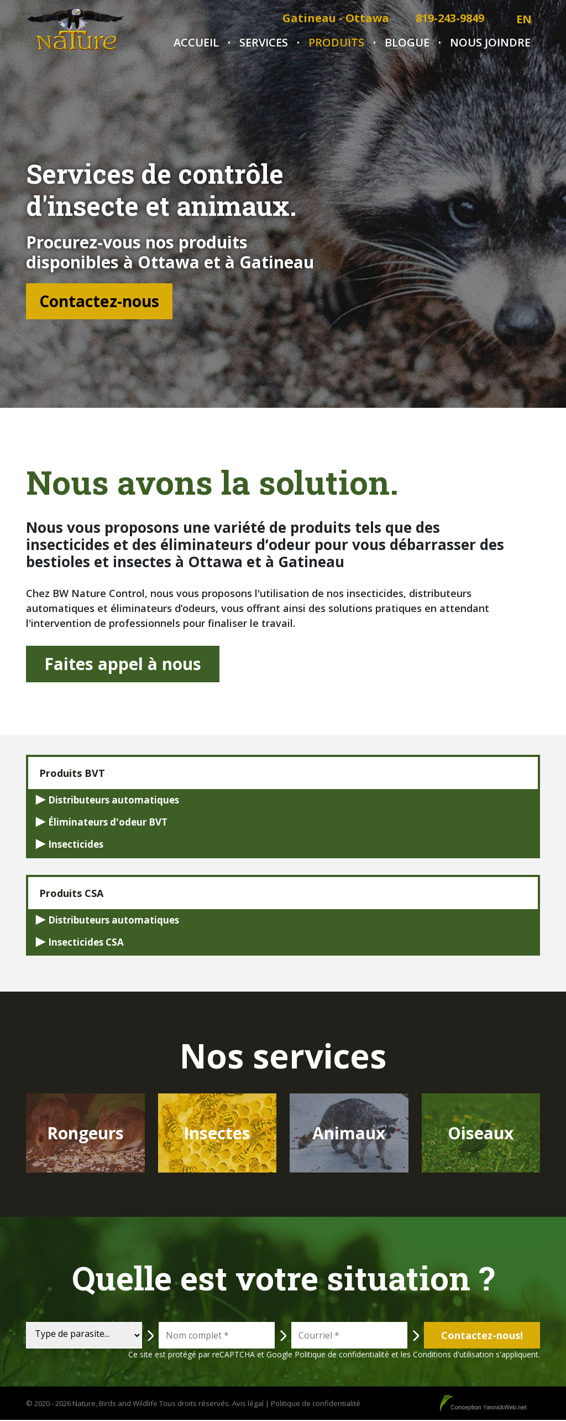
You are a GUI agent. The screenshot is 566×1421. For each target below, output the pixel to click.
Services (263, 42)
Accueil (196, 42)
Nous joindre (490, 42)
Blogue (407, 42)
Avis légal (248, 1404)
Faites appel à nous (122, 664)
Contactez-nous (107, 301)
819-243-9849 (450, 18)
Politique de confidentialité (342, 1355)
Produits (336, 42)
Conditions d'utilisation (453, 1355)
